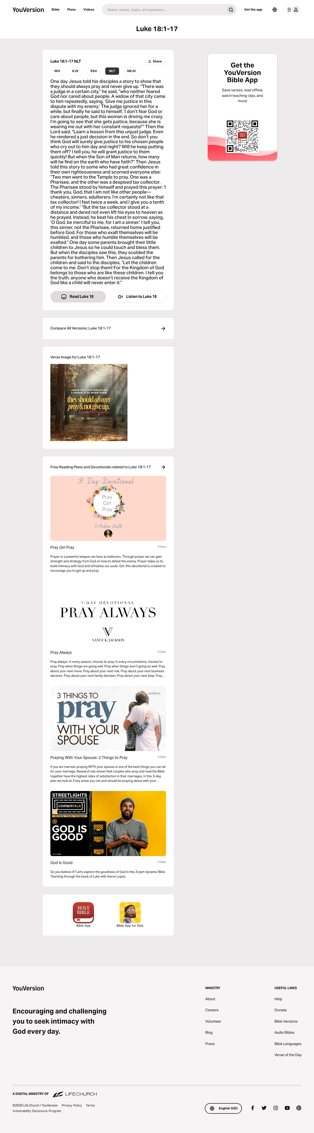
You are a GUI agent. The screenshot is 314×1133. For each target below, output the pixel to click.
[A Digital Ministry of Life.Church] (157, 1091)
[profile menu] (292, 9)
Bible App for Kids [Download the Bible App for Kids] (130, 914)
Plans (71, 9)
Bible (56, 9)
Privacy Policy (72, 1105)
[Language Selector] (275, 9)
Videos (88, 9)
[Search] (163, 9)
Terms (90, 1105)
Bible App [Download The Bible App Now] (83, 914)
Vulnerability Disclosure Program (37, 1111)
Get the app (253, 9)
